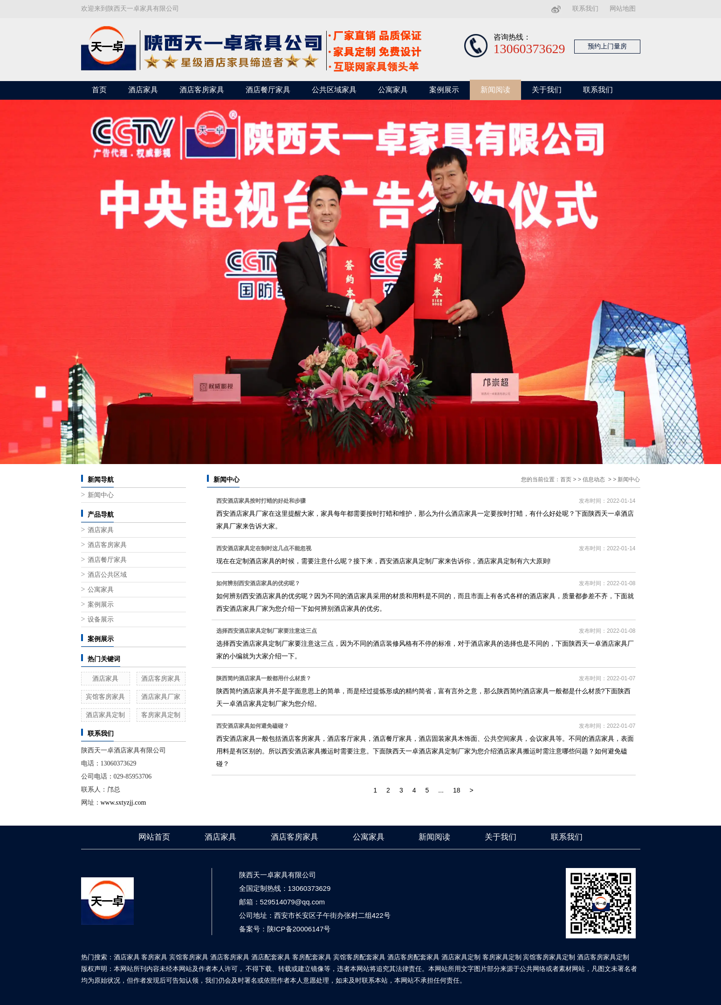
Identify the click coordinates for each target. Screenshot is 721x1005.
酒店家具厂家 (160, 696)
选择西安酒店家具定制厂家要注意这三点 (266, 631)
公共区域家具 (334, 90)
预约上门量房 (607, 46)
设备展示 (101, 619)
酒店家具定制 (105, 714)
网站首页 (154, 837)
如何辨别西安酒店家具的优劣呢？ (258, 583)
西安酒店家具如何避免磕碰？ (252, 726)
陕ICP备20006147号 (299, 929)
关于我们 (547, 90)
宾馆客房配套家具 (359, 957)
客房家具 (154, 957)
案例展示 (444, 90)
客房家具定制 (160, 714)
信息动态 (594, 479)
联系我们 (585, 8)
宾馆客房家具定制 (549, 957)
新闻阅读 (495, 90)
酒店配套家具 (270, 957)
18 (456, 790)
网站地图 (623, 8)
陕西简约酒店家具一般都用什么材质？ (263, 678)
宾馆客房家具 (105, 696)
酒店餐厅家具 (268, 90)
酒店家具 (143, 90)
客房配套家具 (311, 957)
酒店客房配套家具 (413, 957)
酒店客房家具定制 (603, 957)
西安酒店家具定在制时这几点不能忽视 (263, 548)
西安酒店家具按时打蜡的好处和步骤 (261, 501)
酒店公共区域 (107, 574)
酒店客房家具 (201, 90)
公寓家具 (393, 90)
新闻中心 (101, 495)
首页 (99, 90)
